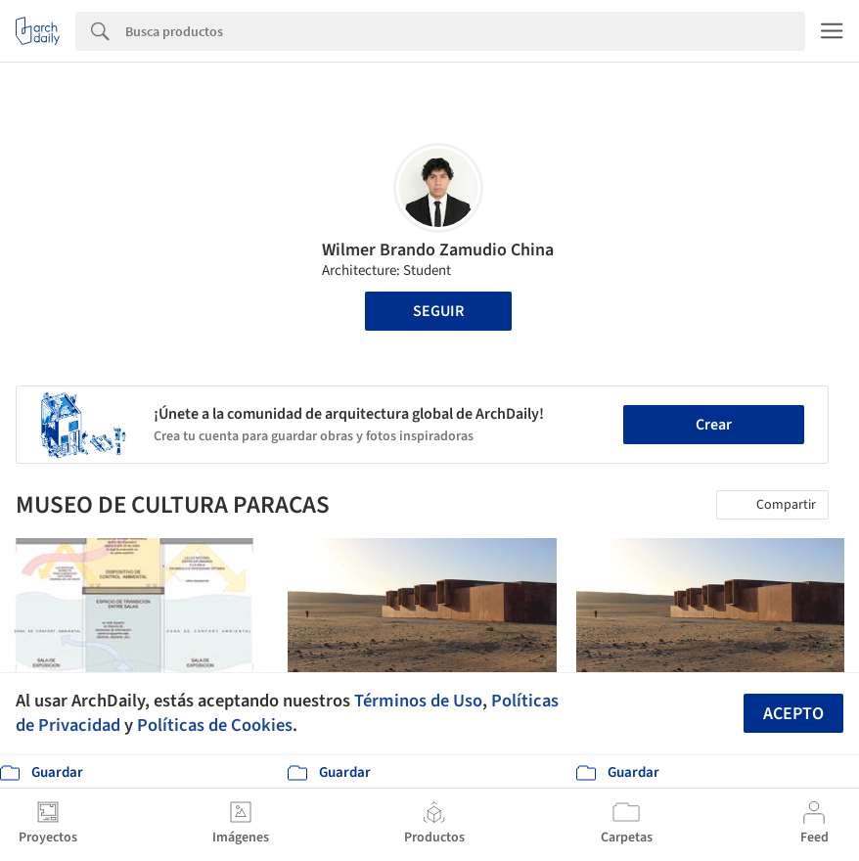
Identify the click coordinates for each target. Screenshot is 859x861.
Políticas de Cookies (215, 725)
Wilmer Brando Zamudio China (438, 250)
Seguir (438, 311)
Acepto (793, 714)
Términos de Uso (418, 700)
